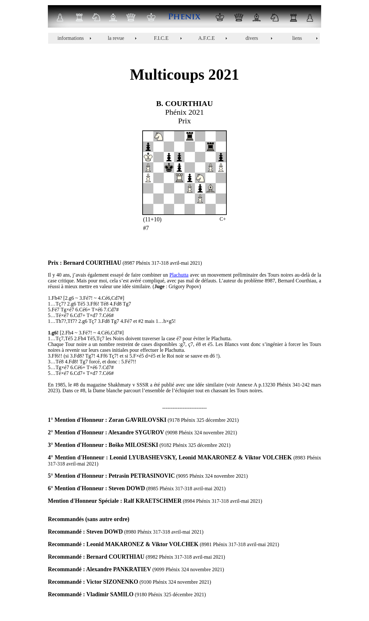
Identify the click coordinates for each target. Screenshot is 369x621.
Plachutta (179, 275)
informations (70, 38)
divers (251, 38)
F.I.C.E (161, 38)
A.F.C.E (206, 38)
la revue (116, 38)
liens (297, 38)
